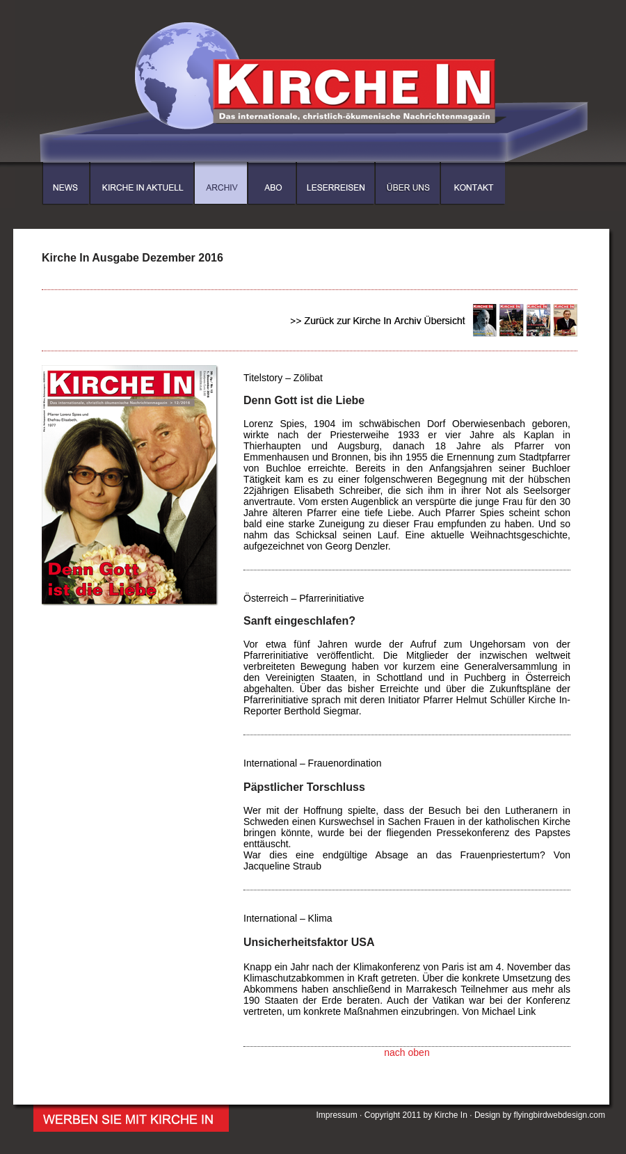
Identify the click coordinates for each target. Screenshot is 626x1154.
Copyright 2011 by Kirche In (415, 1115)
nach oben (406, 1052)
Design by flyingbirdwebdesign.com (539, 1115)
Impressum (336, 1115)
